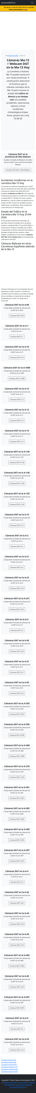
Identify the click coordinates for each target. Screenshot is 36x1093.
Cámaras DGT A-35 (17, 693)
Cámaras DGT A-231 (17, 609)
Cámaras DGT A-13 (17, 441)
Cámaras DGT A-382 (17, 819)
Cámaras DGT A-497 (17, 1008)
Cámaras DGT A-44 (17, 924)
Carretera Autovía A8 (8, 1062)
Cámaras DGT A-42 (17, 903)
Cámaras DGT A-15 (17, 525)
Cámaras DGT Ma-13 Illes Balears (18, 170)
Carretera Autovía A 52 (9, 1067)
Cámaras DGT (13, 56)
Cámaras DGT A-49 (17, 987)
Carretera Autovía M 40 (9, 1069)
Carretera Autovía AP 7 (9, 1065)
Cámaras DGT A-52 (17, 1050)
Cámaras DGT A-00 (17, 316)
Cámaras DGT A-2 (17, 546)
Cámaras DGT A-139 (17, 504)
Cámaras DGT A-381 (17, 798)
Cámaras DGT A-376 (17, 777)
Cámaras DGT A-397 (17, 861)
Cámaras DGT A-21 (17, 567)
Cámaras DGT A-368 (17, 756)
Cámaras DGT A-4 (17, 882)
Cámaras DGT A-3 (17, 630)
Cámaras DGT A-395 (17, 840)
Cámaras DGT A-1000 (16, 378)
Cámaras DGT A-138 (17, 483)
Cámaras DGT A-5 (17, 1029)
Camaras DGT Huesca (23, 1085)
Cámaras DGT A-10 (17, 357)
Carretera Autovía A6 (8, 1060)
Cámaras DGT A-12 (17, 399)
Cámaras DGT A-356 (17, 735)
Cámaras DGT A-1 (17, 337)
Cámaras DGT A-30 (17, 651)
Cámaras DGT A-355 (17, 714)
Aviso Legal (22, 1082)
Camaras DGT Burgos (17, 1087)
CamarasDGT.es (8, 2)
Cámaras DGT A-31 (17, 672)
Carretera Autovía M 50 (9, 1072)
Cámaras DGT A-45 (17, 945)
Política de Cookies (10, 1082)
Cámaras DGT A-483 (17, 966)
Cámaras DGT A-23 (17, 588)
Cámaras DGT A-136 (17, 462)
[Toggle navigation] (32, 3)
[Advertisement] (18, 30)
